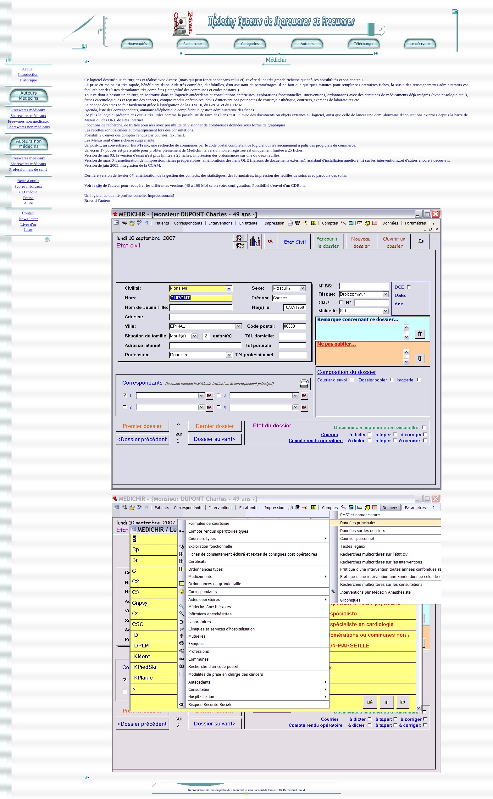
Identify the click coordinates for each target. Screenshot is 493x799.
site (99, 185)
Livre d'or (28, 224)
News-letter (28, 218)
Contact (28, 213)
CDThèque (28, 192)
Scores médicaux (28, 186)
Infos (28, 229)
